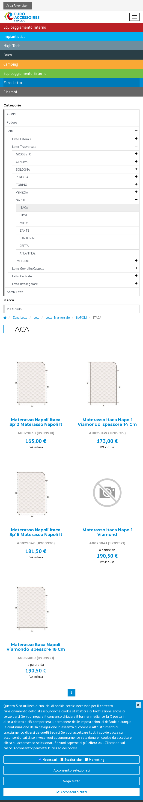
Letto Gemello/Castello (28, 268)
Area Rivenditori (17, 5)
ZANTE (24, 230)
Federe (12, 122)
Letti (10, 131)
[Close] (138, 705)
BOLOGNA (23, 169)
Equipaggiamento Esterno (25, 73)
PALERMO (22, 261)
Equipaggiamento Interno (24, 27)
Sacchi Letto (15, 292)
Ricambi (10, 91)
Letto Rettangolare (25, 284)
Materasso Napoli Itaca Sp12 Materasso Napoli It (35, 422)
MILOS (24, 223)
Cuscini (11, 114)
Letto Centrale (22, 276)
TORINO (21, 185)
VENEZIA (22, 192)
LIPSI (23, 215)
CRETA (24, 246)
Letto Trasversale (24, 147)
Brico (7, 55)
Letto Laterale (22, 139)
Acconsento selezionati (72, 770)
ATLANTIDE (28, 253)
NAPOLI (21, 200)
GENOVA (21, 162)
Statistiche (73, 759)
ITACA (24, 208)
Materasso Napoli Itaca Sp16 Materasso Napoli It (35, 532)
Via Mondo (14, 309)
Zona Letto (12, 82)
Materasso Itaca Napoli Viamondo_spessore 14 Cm (107, 422)
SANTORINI (27, 238)
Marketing (96, 759)
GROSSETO (23, 154)
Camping (10, 64)
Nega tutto (71, 781)
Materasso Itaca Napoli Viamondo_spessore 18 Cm (35, 647)
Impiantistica (14, 36)
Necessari (49, 759)
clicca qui (95, 742)
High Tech (11, 45)
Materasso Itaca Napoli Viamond (107, 532)
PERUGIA (22, 177)
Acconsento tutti (71, 792)
